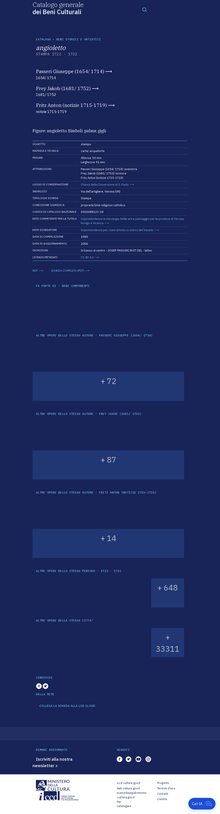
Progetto (163, 783)
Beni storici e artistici (78, 39)
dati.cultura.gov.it (128, 788)
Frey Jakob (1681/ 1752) (63, 88)
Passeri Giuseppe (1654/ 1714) (70, 71)
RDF (35, 271)
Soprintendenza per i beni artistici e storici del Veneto (117, 230)
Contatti (162, 794)
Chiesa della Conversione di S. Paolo (105, 184)
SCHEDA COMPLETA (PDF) (67, 271)
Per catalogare (124, 804)
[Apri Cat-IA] (202, 804)
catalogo (43, 39)
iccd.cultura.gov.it (128, 783)
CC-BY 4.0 (87, 257)
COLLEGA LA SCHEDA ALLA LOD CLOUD (67, 706)
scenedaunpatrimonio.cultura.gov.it (132, 795)
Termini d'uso (166, 788)
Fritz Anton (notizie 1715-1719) (71, 105)
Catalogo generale (58, 7)
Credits (162, 799)
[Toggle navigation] (144, 9)
